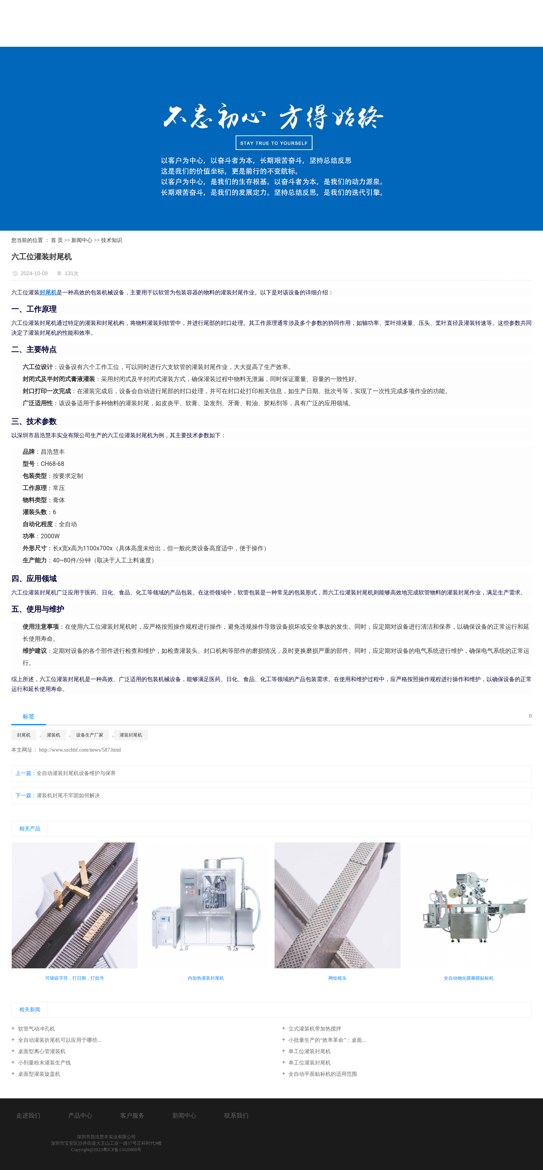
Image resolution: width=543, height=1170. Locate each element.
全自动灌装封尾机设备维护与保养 (76, 773)
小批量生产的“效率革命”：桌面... (326, 1040)
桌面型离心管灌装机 (41, 1051)
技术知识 (111, 240)
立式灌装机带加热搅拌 (314, 1029)
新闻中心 (455, 24)
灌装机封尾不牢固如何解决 (68, 795)
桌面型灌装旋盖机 (38, 1074)
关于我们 (290, 24)
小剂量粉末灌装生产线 (44, 1063)
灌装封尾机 (131, 735)
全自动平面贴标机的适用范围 (322, 1074)
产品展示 (345, 24)
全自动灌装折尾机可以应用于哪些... (59, 1040)
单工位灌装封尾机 (309, 1051)
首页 (242, 24)
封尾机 (24, 735)
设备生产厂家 (89, 735)
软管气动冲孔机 (36, 1029)
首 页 (57, 240)
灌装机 (53, 735)
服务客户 (400, 24)
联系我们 (510, 24)
